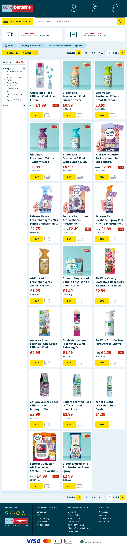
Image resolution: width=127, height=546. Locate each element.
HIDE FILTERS (11, 52)
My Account (73, 531)
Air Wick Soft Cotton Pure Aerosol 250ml (109, 341)
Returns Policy (74, 515)
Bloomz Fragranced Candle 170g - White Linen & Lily (76, 281)
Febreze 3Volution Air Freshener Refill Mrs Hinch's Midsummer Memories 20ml (108, 158)
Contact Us (41, 512)
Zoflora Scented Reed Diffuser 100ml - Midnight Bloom (44, 405)
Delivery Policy (74, 512)
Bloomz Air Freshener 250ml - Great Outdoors (107, 96)
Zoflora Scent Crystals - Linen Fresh (105, 405)
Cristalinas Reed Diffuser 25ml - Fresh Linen (43, 96)
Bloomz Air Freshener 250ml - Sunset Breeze (74, 96)
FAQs (39, 515)
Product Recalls (43, 525)
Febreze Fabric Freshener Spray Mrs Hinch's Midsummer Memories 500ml (44, 220)
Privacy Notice (74, 518)
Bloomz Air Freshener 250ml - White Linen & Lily (75, 158)
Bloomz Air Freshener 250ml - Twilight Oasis (42, 158)
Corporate (103, 512)
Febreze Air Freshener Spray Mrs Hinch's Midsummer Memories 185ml (109, 220)
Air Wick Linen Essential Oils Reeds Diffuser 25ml (43, 343)
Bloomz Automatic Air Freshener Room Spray (76, 467)
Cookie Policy (73, 521)
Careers (102, 515)
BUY (37, 115)
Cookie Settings (43, 518)
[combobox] (80, 21)
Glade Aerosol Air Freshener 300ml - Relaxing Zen (74, 343)
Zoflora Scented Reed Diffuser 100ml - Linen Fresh (77, 405)
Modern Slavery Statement (79, 528)
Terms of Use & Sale (77, 525)
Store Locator (105, 518)
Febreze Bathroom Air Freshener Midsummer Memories (75, 220)
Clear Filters (21, 62)
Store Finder (42, 521)
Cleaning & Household (31, 45)
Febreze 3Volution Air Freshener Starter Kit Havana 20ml (43, 467)
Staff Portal (104, 521)
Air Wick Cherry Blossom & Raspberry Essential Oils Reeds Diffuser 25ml (109, 281)
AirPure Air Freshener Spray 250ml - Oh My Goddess (41, 281)
